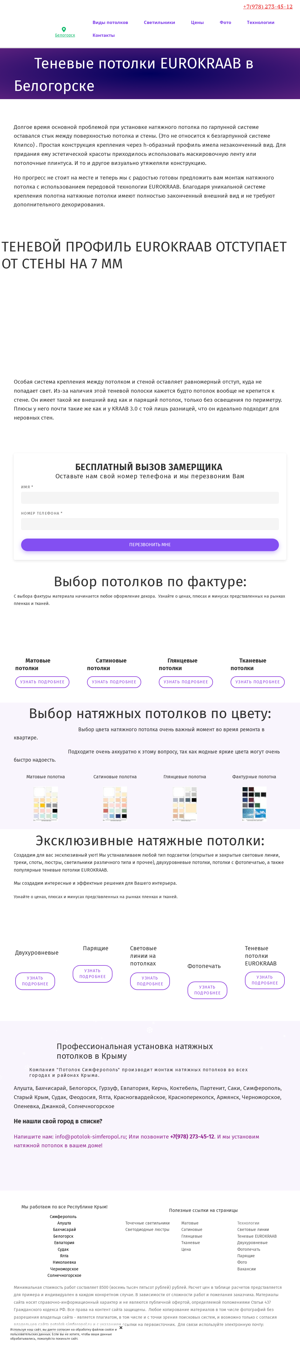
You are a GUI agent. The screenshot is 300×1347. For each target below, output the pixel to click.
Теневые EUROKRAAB (257, 1236)
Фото (242, 1262)
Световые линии (253, 1229)
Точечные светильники (147, 1223)
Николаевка (64, 1262)
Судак (64, 1249)
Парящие (246, 1255)
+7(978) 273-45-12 (268, 6)
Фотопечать (248, 1249)
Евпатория (64, 1242)
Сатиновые (191, 1229)
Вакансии (246, 1269)
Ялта (64, 1255)
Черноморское (64, 1269)
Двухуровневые (252, 1242)
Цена (186, 1249)
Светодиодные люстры (147, 1229)
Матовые (190, 1223)
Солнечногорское (64, 1275)
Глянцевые (191, 1236)
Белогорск (64, 1236)
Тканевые (190, 1242)
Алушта (64, 1223)
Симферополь (64, 1216)
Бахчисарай (64, 1229)
